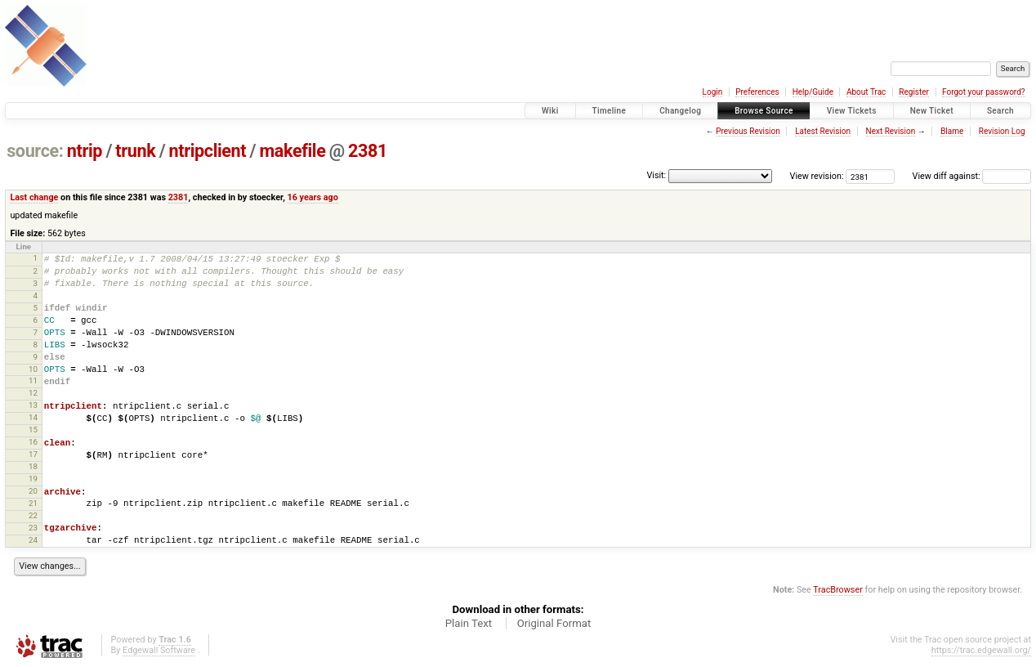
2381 (367, 151)
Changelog (680, 110)
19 (33, 478)
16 (33, 441)
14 (33, 417)
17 (33, 454)
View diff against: (972, 176)
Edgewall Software (159, 650)
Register (914, 91)
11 (33, 380)
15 (33, 429)
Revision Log (1002, 131)
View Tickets (852, 110)
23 (33, 527)
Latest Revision (823, 131)
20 (33, 490)
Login (713, 91)
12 (33, 392)
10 (33, 369)
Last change (34, 197)
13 (33, 405)
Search (1000, 110)
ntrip (84, 151)
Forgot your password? (983, 91)
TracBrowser (838, 589)
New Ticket (931, 110)
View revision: (817, 176)
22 (33, 515)
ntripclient (208, 151)
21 (33, 503)
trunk (135, 151)
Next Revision (891, 131)
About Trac (866, 91)
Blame (951, 131)
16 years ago (312, 197)
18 (33, 466)
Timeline (609, 110)
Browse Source (764, 110)
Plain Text (468, 623)
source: (35, 151)
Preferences (757, 91)
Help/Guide (813, 91)
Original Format (554, 623)
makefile (293, 151)
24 (33, 539)
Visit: (656, 175)
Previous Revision (747, 131)
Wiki (550, 110)
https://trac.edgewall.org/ (981, 650)
